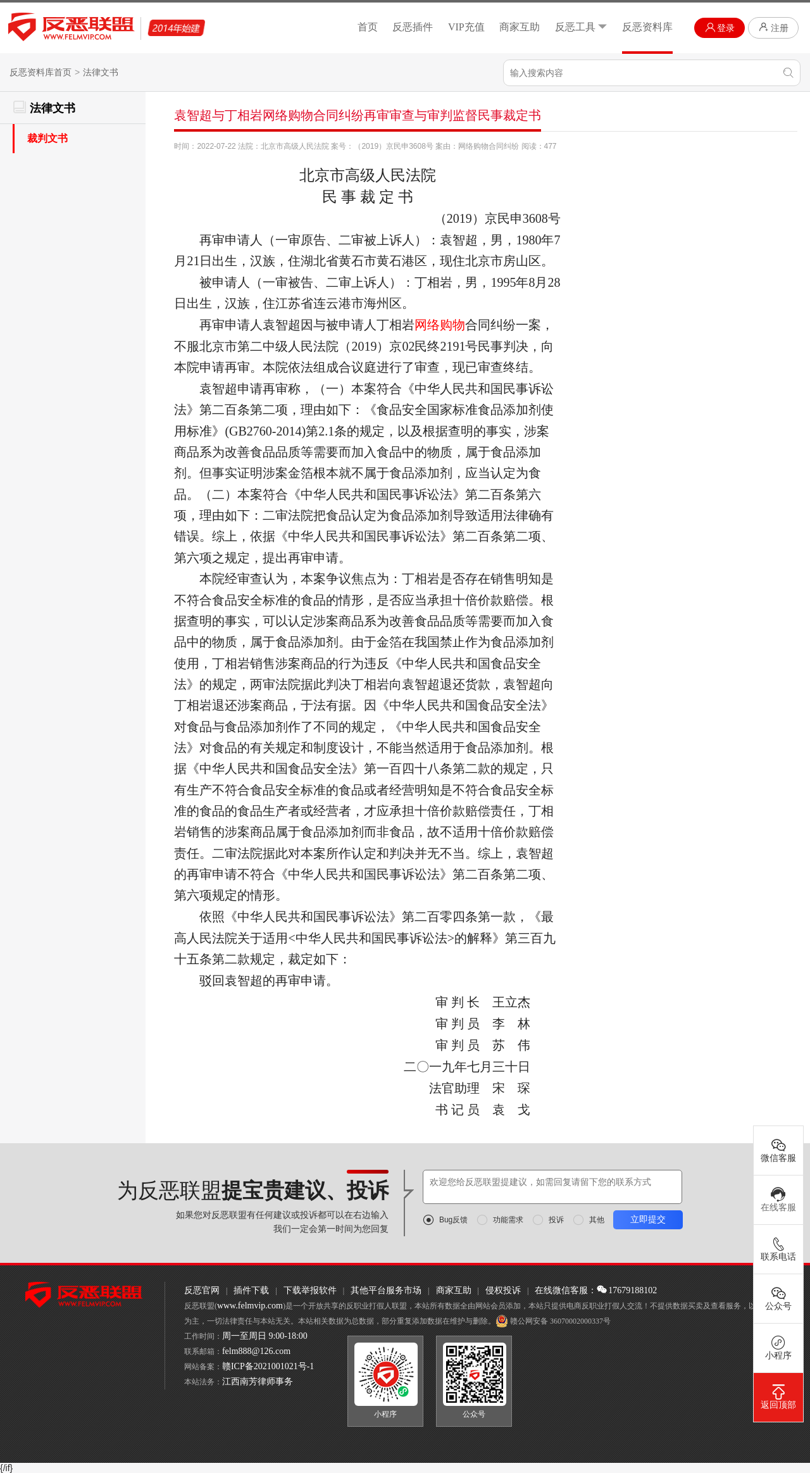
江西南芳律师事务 (257, 1381)
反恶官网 (202, 1290)
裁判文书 (47, 138)
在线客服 (778, 1199)
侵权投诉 (503, 1290)
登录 (720, 27)
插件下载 (251, 1290)
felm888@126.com (256, 1351)
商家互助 (519, 27)
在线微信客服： (566, 1290)
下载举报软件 (310, 1290)
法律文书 (100, 72)
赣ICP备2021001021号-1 (268, 1366)
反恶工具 (581, 27)
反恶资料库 (647, 27)
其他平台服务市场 (386, 1290)
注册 (773, 27)
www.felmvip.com (250, 1305)
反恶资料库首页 (40, 72)
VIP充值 (466, 27)
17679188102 (627, 1290)
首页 (368, 27)
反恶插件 (412, 27)
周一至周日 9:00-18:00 (265, 1336)
